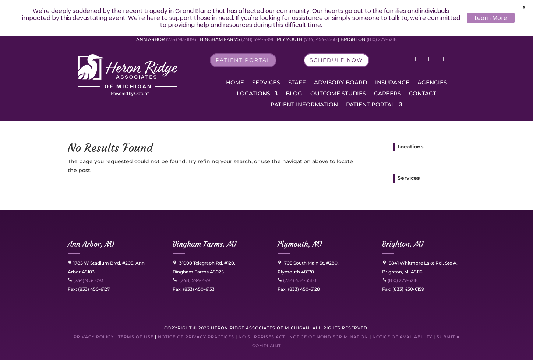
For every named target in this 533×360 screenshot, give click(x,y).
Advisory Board (340, 83)
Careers (387, 94)
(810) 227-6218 (382, 39)
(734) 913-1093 (181, 39)
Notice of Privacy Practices (196, 336)
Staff (297, 83)
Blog (294, 94)
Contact (422, 94)
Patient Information (304, 105)
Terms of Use (135, 336)
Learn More (490, 18)
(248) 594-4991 (257, 39)
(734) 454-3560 (320, 39)
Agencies (432, 83)
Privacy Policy (94, 336)
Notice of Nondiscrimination (328, 336)
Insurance (392, 83)
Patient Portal (243, 60)
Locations (253, 94)
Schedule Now (336, 60)
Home (235, 83)
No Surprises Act (262, 336)
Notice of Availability (403, 336)
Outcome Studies (338, 94)
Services (266, 83)
